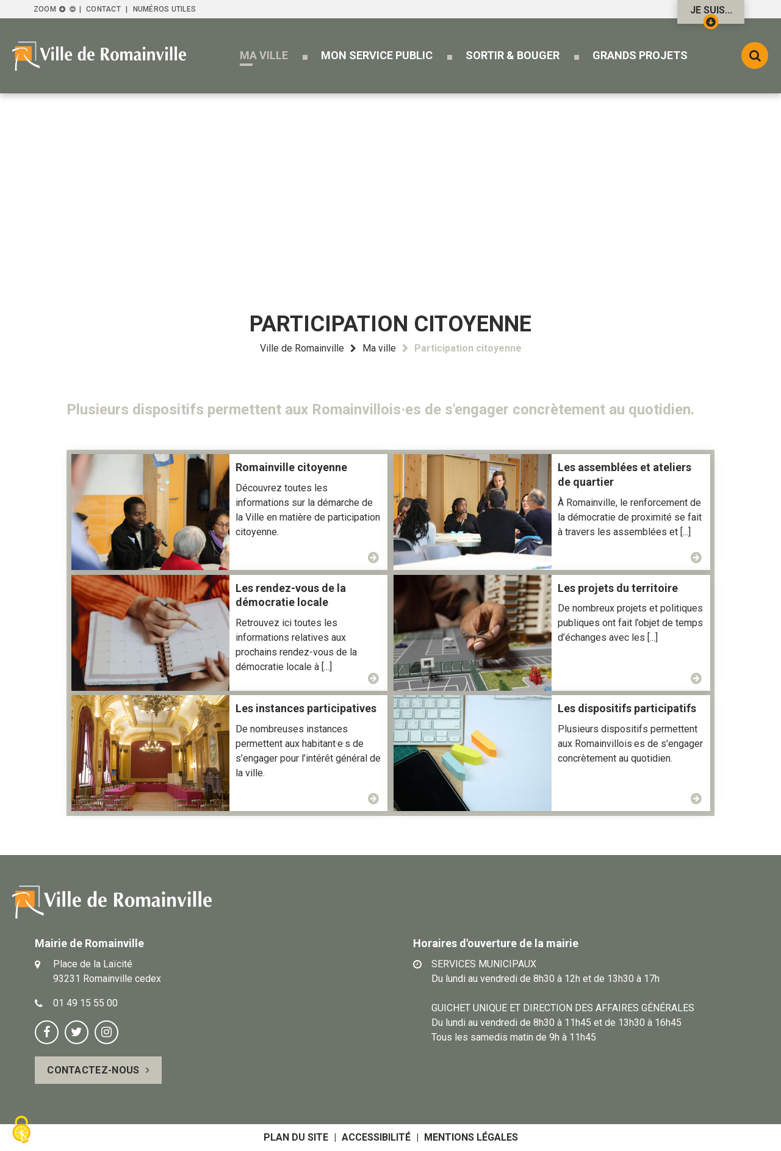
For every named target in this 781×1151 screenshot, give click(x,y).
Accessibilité (376, 1137)
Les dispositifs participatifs (627, 708)
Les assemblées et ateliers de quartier (624, 474)
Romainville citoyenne (291, 467)
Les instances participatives (306, 708)
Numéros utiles (164, 9)
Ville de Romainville (302, 348)
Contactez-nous (93, 1070)
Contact (103, 9)
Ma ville (379, 348)
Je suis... (711, 14)
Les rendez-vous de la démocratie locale (291, 595)
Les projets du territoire (618, 588)
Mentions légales (471, 1137)
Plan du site (296, 1137)
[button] (264, 55)
